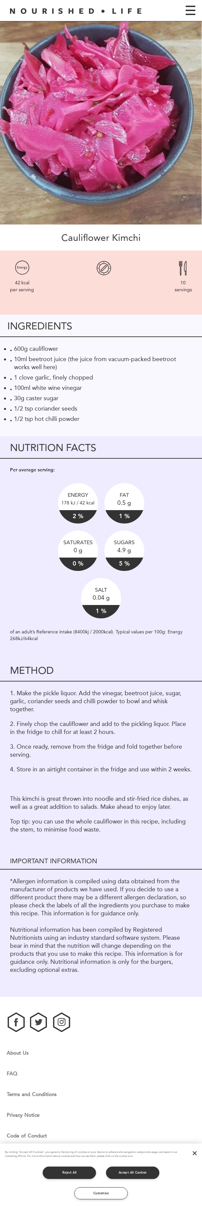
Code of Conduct (27, 1136)
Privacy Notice (23, 1115)
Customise (101, 1193)
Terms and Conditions (31, 1094)
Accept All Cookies (133, 1172)
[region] (101, 1175)
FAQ (12, 1073)
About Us (17, 1053)
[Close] (194, 1153)
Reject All (69, 1172)
